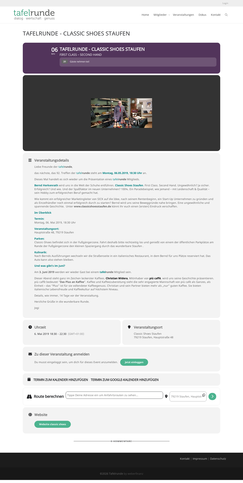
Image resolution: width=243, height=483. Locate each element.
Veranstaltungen (183, 15)
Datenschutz (218, 461)
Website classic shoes (52, 427)
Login (225, 3)
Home (145, 15)
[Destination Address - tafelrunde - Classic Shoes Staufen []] (188, 399)
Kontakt (216, 15)
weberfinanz (135, 476)
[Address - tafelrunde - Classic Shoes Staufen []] (114, 398)
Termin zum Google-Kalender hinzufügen (125, 383)
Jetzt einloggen (134, 365)
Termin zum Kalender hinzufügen (60, 383)
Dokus (202, 15)
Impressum (200, 461)
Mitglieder (160, 15)
